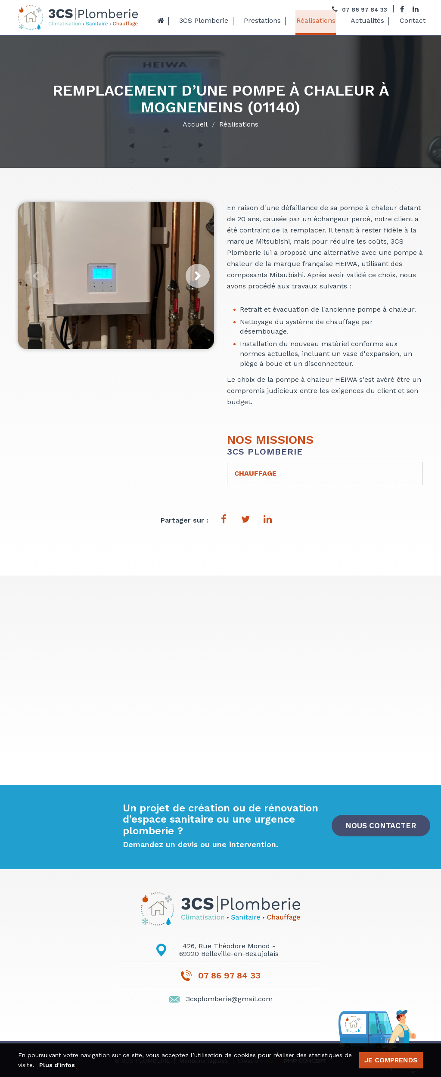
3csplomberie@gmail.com (229, 999)
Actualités (363, 21)
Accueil (195, 126)
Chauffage (255, 473)
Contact (407, 21)
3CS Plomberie (202, 21)
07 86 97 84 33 (229, 975)
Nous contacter (381, 824)
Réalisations (312, 21)
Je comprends (391, 1060)
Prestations (260, 21)
